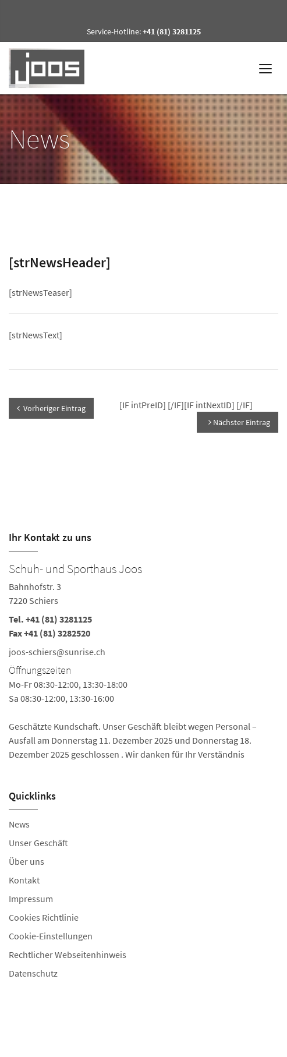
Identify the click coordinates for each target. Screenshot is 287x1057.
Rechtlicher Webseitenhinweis (67, 954)
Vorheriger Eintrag (51, 408)
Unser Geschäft (38, 843)
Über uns (26, 861)
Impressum (31, 898)
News (19, 824)
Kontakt (24, 880)
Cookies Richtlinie (44, 917)
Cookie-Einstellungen (51, 936)
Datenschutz (33, 973)
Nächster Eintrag (239, 422)
